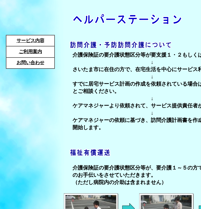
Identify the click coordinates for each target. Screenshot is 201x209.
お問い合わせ (30, 62)
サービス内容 (30, 40)
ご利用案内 (30, 51)
